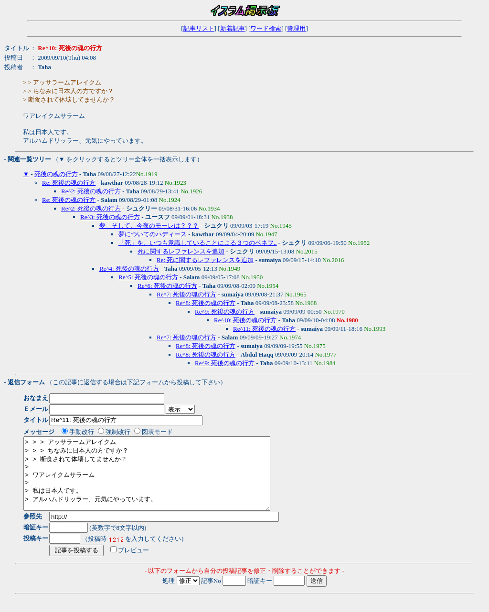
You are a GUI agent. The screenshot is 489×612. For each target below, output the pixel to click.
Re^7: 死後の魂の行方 (186, 294)
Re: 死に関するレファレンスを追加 (205, 260)
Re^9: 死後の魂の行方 (225, 311)
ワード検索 (265, 28)
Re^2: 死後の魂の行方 (91, 191)
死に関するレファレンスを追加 (181, 251)
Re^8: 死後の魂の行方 (205, 302)
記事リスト (198, 28)
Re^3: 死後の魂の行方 (110, 217)
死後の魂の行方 (56, 174)
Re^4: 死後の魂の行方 (129, 268)
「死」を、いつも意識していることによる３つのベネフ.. (197, 242)
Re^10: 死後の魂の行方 (245, 320)
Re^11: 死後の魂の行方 (264, 328)
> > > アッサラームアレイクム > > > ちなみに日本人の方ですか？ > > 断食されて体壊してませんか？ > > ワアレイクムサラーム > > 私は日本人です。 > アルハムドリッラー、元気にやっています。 (161, 480)
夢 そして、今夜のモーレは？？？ (149, 225)
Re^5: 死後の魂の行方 (148, 277)
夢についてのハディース (152, 234)
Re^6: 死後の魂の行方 (167, 285)
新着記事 (232, 28)
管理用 (296, 28)
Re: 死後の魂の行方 (69, 182)
